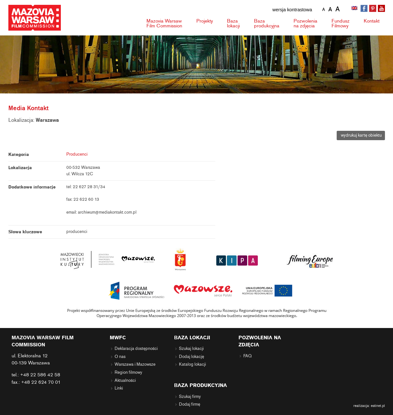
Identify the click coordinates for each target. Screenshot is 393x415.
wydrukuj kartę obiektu (361, 135)
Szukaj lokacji (191, 348)
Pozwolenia (305, 23)
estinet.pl (378, 405)
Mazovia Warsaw (164, 23)
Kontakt (371, 21)
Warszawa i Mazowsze (135, 364)
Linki (119, 388)
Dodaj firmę (189, 404)
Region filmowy (128, 372)
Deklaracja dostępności (136, 348)
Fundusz (341, 23)
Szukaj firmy (190, 396)
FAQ (247, 356)
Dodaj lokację (191, 356)
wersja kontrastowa (292, 9)
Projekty (204, 21)
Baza (233, 23)
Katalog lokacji (192, 364)
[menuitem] (355, 8)
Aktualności (125, 380)
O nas (120, 356)
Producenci (77, 154)
